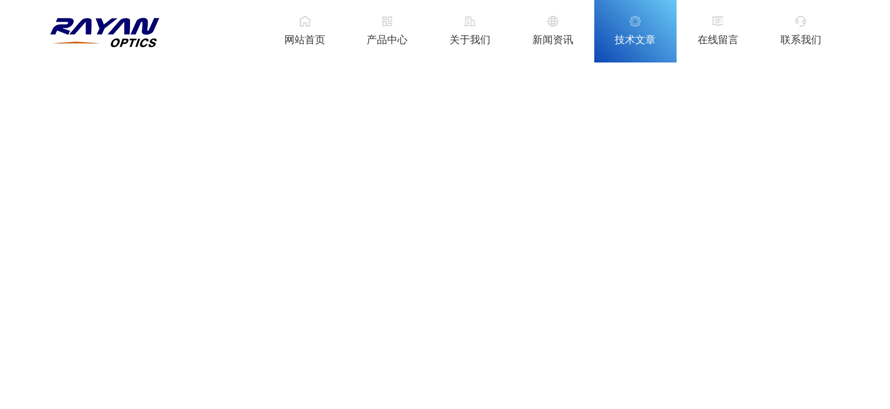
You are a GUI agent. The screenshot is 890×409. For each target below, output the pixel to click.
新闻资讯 (552, 39)
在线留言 (718, 39)
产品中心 (387, 39)
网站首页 (304, 39)
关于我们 (470, 39)
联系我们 (800, 39)
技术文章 (635, 39)
